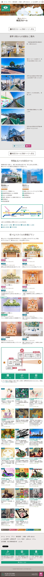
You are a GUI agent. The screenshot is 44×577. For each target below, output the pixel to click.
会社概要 (3, 541)
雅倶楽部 (15, 2)
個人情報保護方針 (12, 541)
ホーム (3, 536)
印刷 (28, 145)
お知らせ (13, 529)
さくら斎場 (30, 225)
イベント (21, 529)
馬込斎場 (23, 225)
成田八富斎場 (5, 227)
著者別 (37, 529)
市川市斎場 (13, 227)
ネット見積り (5, 382)
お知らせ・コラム (31, 539)
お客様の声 (13, 539)
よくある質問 (34, 2)
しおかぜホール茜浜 (6, 225)
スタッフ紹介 (21, 539)
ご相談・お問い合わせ (24, 2)
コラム (30, 529)
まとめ (20, 541)
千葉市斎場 (16, 225)
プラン (10, 2)
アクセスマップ (19, 145)
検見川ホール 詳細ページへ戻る (22, 29)
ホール (5, 2)
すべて (5, 529)
